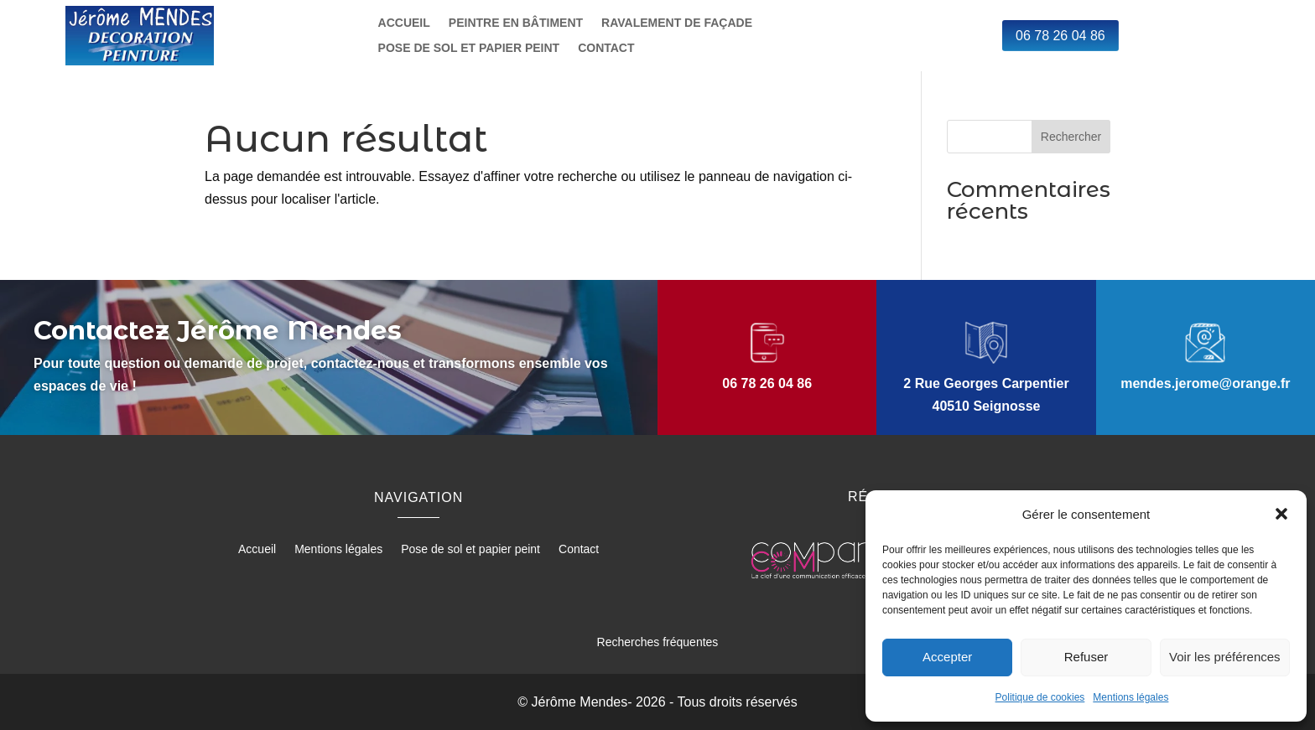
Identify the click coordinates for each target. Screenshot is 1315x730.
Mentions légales (1130, 697)
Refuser (1086, 657)
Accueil (404, 23)
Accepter (947, 657)
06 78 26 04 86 (1060, 35)
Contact (606, 48)
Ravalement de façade (676, 23)
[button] (1281, 513)
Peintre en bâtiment (516, 23)
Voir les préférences (1225, 657)
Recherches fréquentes (658, 642)
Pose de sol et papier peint (469, 48)
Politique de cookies (1040, 697)
